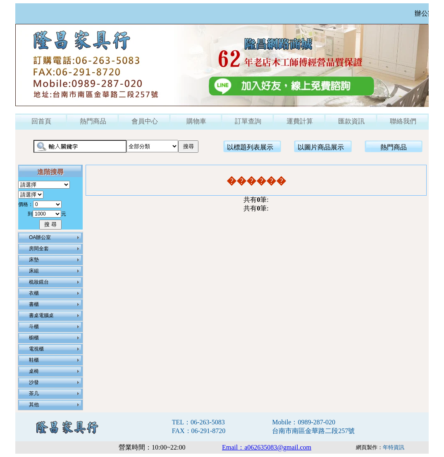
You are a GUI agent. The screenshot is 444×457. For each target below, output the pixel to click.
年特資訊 (393, 447)
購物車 (196, 121)
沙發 (34, 382)
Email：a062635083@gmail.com (266, 447)
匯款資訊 (351, 121)
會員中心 (144, 121)
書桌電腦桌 (41, 315)
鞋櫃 (34, 360)
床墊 (34, 260)
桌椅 (34, 371)
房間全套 (39, 248)
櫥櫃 (34, 338)
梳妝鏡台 (39, 282)
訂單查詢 (248, 121)
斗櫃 (34, 326)
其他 (34, 404)
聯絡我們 (403, 121)
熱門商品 (93, 121)
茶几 (34, 393)
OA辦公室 (40, 237)
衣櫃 (34, 293)
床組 (34, 271)
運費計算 (299, 121)
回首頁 (41, 121)
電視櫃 (36, 349)
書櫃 (34, 304)
